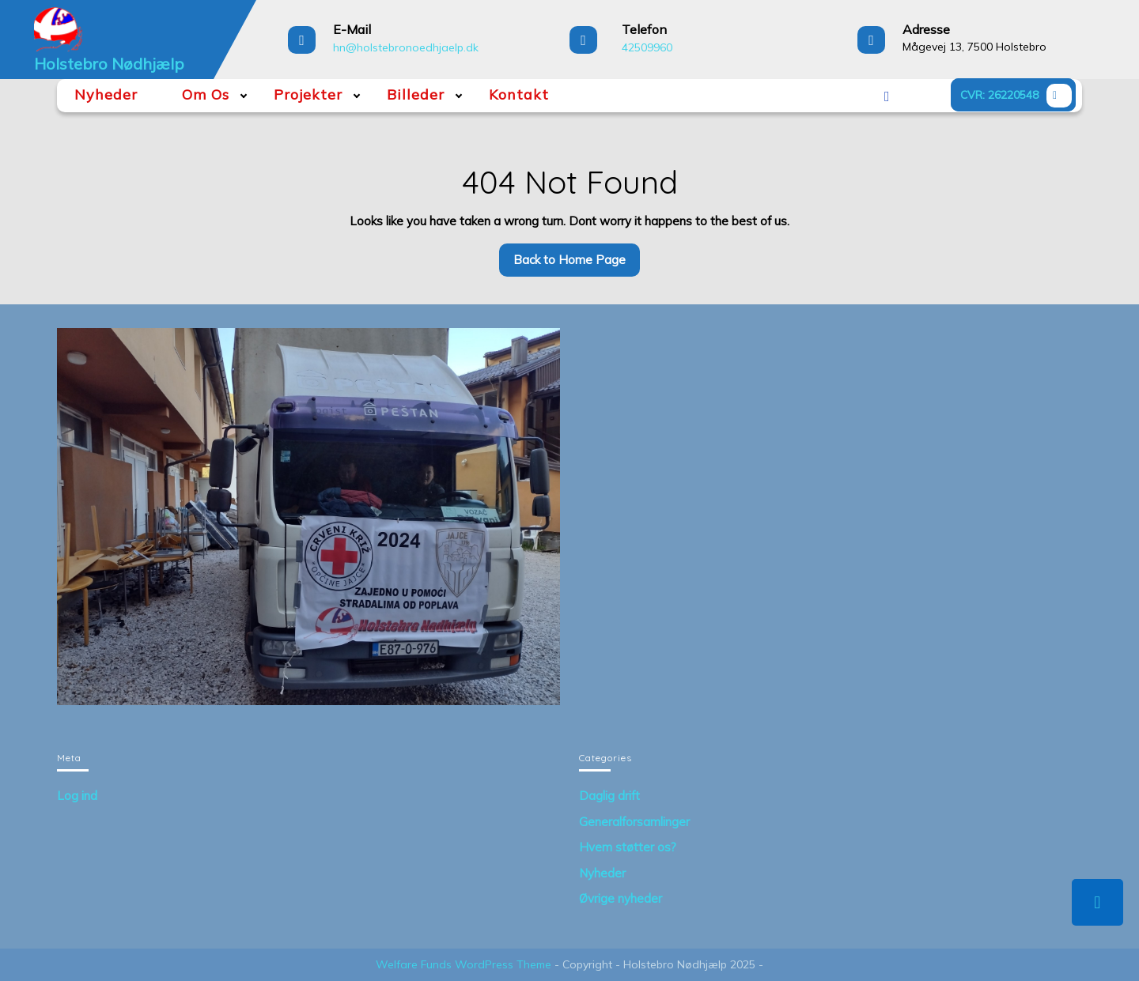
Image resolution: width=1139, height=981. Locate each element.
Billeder (416, 94)
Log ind (77, 795)
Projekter (308, 94)
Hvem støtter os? (627, 847)
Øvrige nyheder (620, 898)
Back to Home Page (576, 264)
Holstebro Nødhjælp (109, 64)
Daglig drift (609, 795)
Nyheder (106, 94)
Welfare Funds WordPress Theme (463, 964)
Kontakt (519, 94)
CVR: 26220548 (1018, 97)
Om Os (205, 94)
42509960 (647, 47)
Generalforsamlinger (634, 821)
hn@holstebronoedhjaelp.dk (406, 47)
